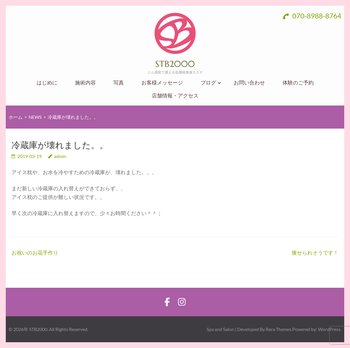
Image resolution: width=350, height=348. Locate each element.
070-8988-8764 (312, 16)
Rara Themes (278, 329)
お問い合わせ (249, 83)
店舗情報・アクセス (175, 96)
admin (60, 156)
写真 (118, 83)
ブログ (208, 83)
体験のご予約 (298, 83)
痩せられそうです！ (315, 252)
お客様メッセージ (162, 83)
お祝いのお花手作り (35, 252)
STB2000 (175, 64)
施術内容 (85, 83)
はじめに (47, 83)
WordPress (329, 329)
